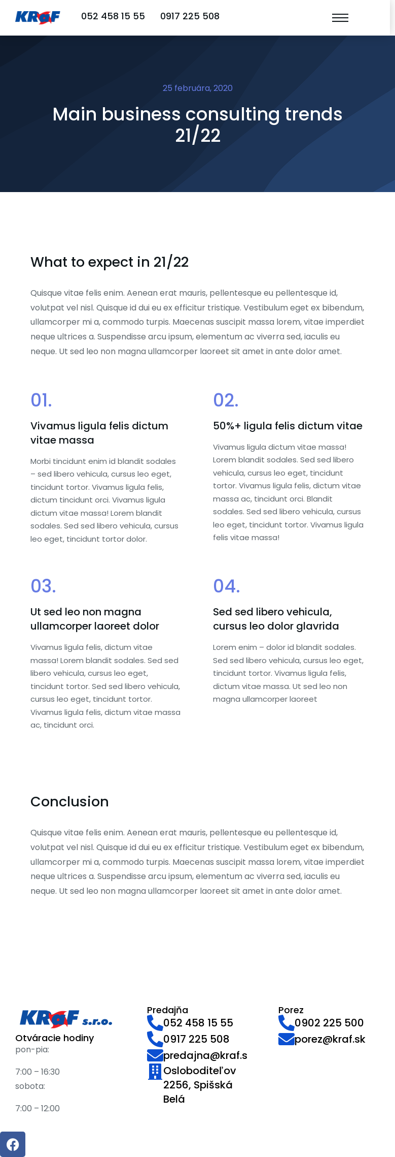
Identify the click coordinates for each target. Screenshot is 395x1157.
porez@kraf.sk (330, 1039)
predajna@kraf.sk (208, 1055)
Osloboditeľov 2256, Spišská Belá (199, 1085)
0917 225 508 (190, 16)
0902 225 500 (329, 1023)
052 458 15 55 (113, 16)
